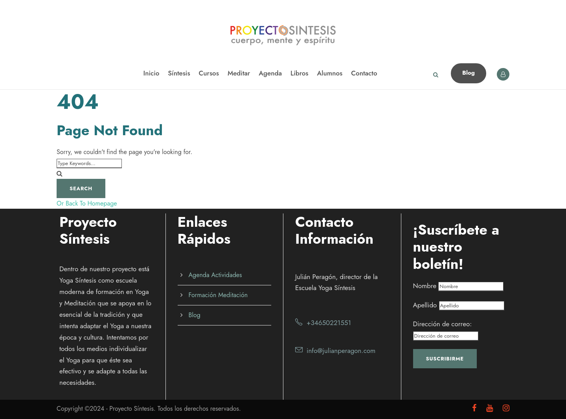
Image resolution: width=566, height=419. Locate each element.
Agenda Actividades (215, 274)
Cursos (209, 73)
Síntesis (179, 73)
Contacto (364, 73)
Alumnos (330, 73)
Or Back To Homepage (87, 203)
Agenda (270, 73)
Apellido (425, 305)
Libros (299, 73)
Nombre (425, 285)
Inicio (151, 73)
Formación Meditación (218, 295)
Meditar (239, 73)
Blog (468, 72)
